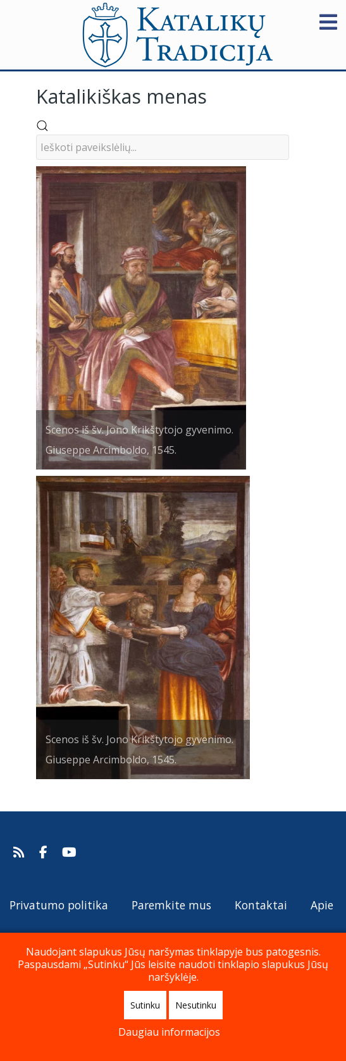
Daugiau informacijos (169, 1032)
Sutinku (145, 1005)
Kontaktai (261, 904)
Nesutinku (195, 1005)
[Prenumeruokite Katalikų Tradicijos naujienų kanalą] (20, 852)
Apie (322, 904)
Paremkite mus (171, 904)
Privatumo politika (58, 904)
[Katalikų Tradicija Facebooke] (45, 852)
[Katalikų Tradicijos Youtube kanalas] (69, 852)
